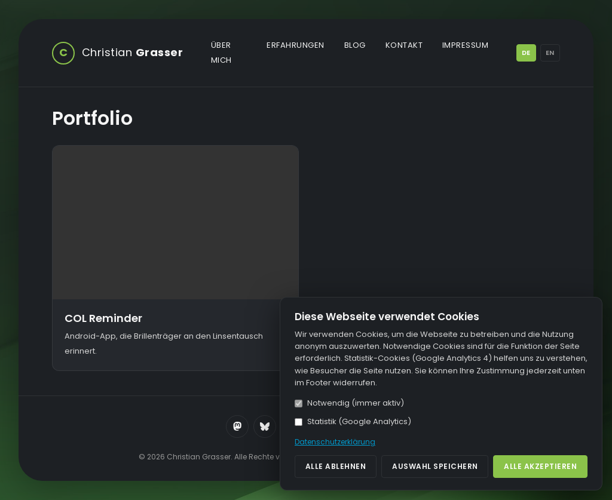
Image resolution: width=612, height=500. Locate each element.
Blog (355, 45)
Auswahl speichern (435, 466)
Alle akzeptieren (540, 466)
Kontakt (404, 45)
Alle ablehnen (335, 466)
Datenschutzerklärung (335, 442)
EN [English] (550, 52)
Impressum (465, 45)
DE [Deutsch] (526, 52)
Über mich (221, 52)
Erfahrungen (296, 45)
